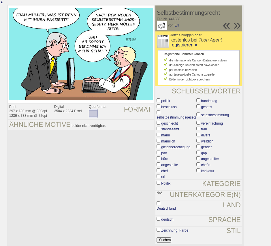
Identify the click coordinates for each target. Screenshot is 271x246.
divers (205, 135)
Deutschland (166, 208)
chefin (205, 165)
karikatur (207, 171)
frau (204, 129)
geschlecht (169, 123)
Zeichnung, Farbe (174, 230)
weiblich (207, 141)
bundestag (209, 101)
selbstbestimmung (215, 115)
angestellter (210, 159)
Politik (165, 183)
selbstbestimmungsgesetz (176, 117)
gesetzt (206, 107)
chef (164, 171)
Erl (176, 25)
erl (163, 177)
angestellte (169, 165)
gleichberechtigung (175, 147)
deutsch (167, 219)
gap (204, 153)
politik (165, 101)
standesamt (170, 129)
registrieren (183, 44)
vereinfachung (212, 123)
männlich (168, 141)
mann (165, 135)
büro (164, 159)
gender (206, 147)
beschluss (168, 107)
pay (164, 153)
